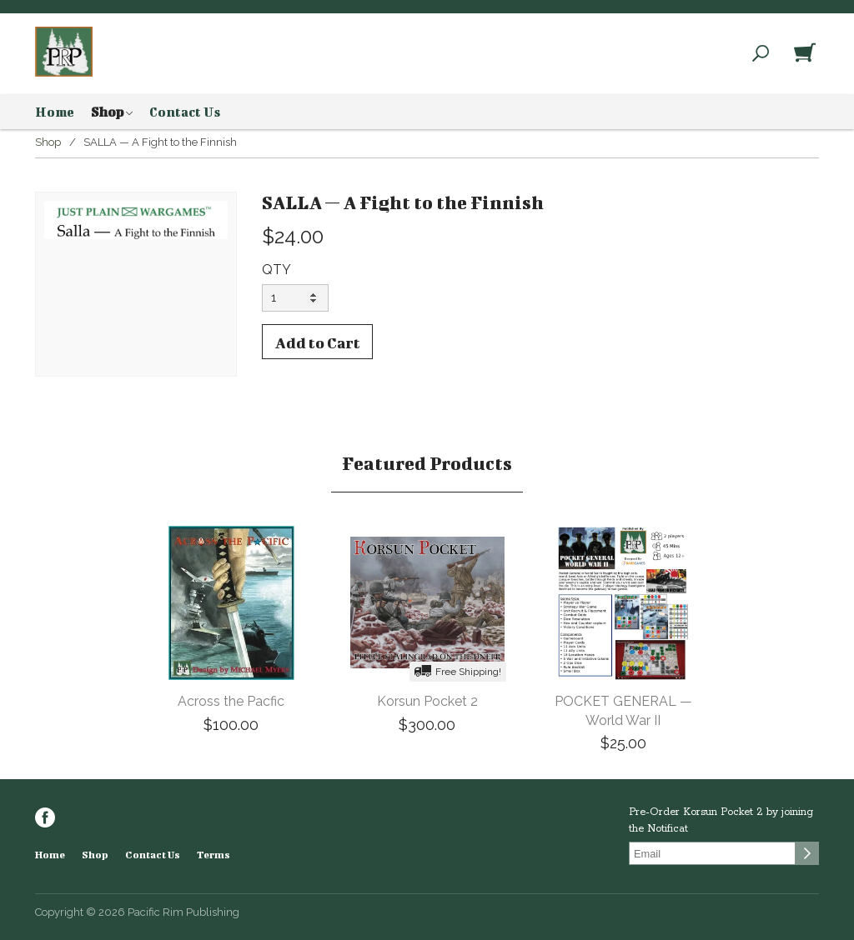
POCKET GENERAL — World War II (623, 710)
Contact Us (184, 111)
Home (54, 111)
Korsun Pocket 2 (427, 701)
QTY (276, 270)
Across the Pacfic (231, 701)
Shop (112, 112)
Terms (213, 854)
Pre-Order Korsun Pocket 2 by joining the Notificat (721, 820)
